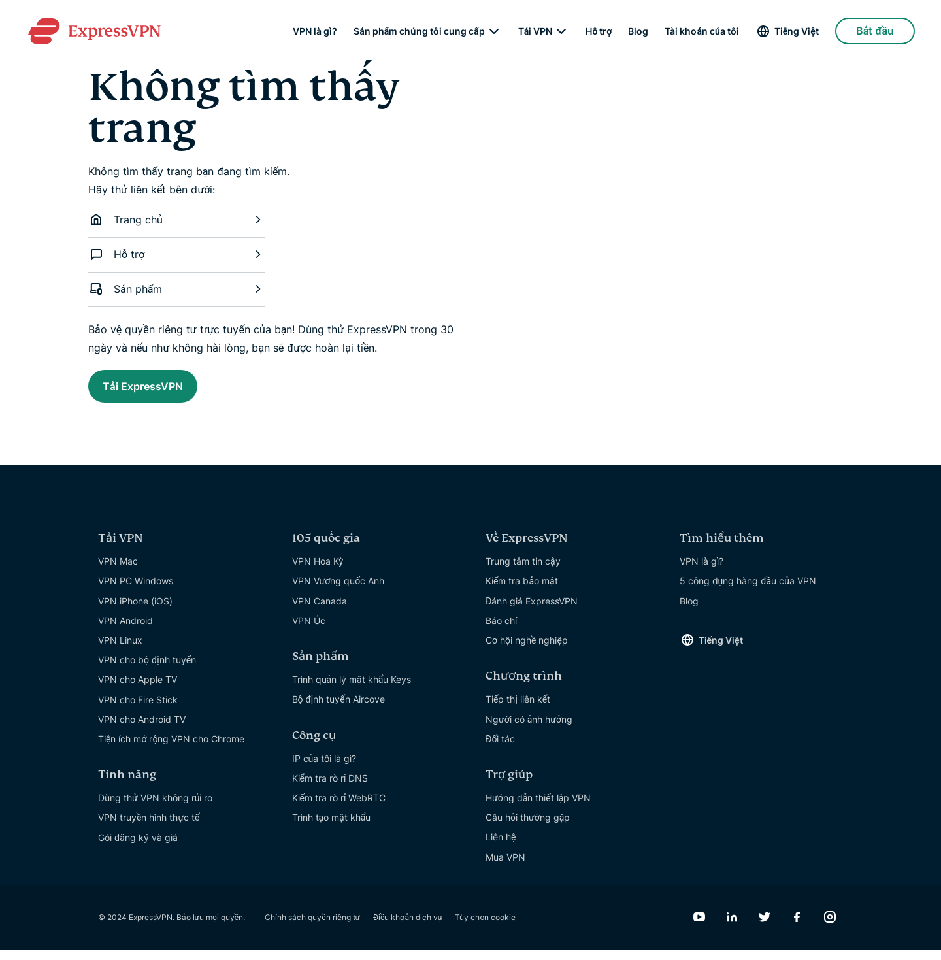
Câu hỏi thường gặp (528, 827)
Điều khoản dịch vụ (407, 927)
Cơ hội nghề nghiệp (527, 649)
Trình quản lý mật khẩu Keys (352, 689)
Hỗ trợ (599, 32)
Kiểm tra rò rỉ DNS (330, 787)
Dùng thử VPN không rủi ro (155, 807)
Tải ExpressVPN (162, 389)
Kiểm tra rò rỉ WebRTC (339, 807)
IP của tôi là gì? (324, 768)
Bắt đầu (875, 32)
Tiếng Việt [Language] (796, 32)
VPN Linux (120, 649)
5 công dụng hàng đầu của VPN (748, 590)
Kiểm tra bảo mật (522, 590)
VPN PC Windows (135, 590)
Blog (638, 32)
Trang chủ (176, 219)
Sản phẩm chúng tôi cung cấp (419, 32)
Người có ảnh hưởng (529, 729)
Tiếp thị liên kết (518, 708)
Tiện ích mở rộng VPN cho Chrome (171, 748)
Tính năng (127, 784)
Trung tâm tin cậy (523, 570)
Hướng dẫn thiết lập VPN (538, 807)
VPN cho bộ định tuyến (147, 669)
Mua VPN (505, 866)
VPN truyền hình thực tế (149, 827)
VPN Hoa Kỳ (318, 570)
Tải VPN (535, 32)
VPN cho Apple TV (137, 689)
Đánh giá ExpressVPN (532, 610)
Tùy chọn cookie (485, 927)
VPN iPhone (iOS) (135, 610)
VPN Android (125, 630)
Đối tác (500, 748)
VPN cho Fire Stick (138, 709)
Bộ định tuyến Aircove (338, 708)
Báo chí (501, 630)
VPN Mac (118, 570)
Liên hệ (501, 846)
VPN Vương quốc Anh (338, 590)
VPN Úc (308, 630)
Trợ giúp (509, 784)
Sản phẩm (176, 289)
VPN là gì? (315, 32)
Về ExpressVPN (527, 548)
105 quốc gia (326, 548)
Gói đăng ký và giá (138, 847)
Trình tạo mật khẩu (331, 827)
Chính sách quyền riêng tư (312, 927)
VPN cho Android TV (142, 729)
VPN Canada (319, 610)
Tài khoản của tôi (701, 32)
